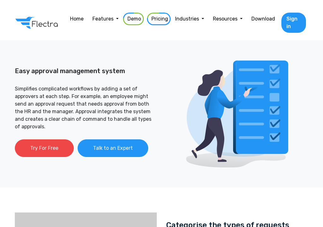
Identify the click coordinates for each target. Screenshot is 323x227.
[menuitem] (77, 19)
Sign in (291, 22)
